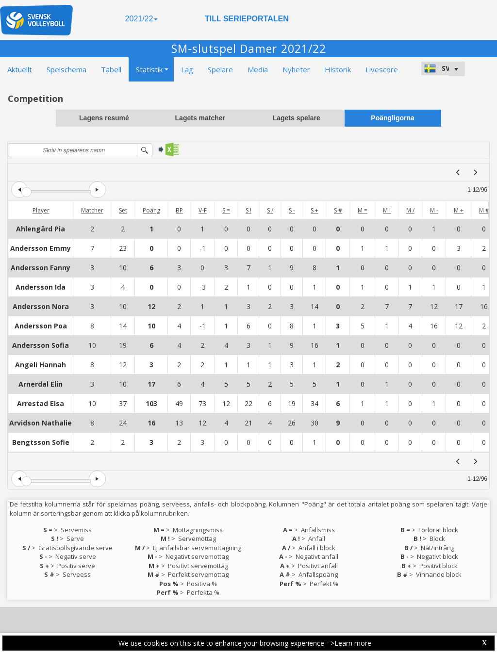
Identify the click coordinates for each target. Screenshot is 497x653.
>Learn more (351, 643)
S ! (248, 210)
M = (362, 210)
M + (459, 210)
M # (484, 210)
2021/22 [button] (141, 19)
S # (338, 210)
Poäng (151, 210)
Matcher (92, 210)
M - (434, 210)
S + (314, 210)
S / (270, 210)
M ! (387, 210)
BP (179, 210)
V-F (203, 210)
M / (410, 210)
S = (226, 210)
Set (123, 210)
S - (292, 210)
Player (41, 210)
